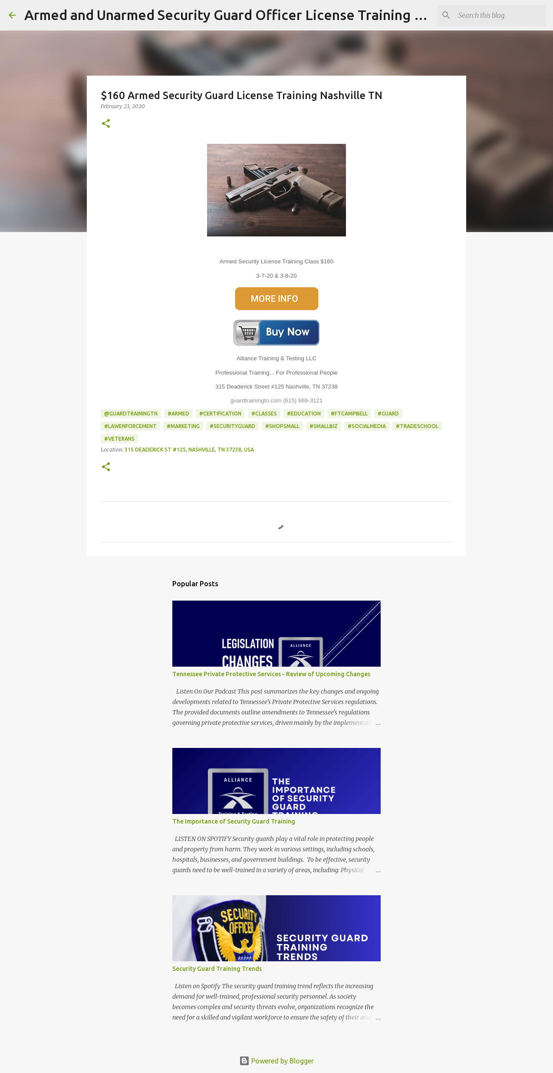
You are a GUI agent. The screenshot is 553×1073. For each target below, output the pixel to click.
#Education (304, 413)
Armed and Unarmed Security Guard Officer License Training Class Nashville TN (277, 15)
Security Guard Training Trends (217, 968)
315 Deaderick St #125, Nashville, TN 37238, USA (189, 449)
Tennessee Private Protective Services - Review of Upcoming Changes (271, 674)
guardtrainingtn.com (256, 400)
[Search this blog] (500, 15)
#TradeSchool (417, 426)
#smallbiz (323, 426)
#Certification (220, 413)
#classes (264, 413)
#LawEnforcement (130, 426)
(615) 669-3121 (303, 400)
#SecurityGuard (232, 426)
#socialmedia (367, 426)
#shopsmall (282, 426)
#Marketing (183, 426)
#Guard (388, 413)
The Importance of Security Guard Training (233, 821)
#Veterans (119, 439)
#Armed (178, 413)
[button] (106, 124)
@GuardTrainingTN (131, 413)
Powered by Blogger (276, 1061)
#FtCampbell (349, 413)
